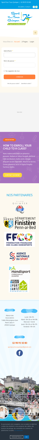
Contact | (28, 7)
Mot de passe (9, 61)
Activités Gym (19, 414)
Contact (33, 410)
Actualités (21, 7)
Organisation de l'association (18, 403)
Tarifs (12, 410)
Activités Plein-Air (12, 417)
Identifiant (8, 51)
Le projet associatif (16, 405)
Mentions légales (28, 412)
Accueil (17, 42)
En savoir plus (19, 430)
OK (26, 437)
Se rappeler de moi (12, 71)
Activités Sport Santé (25, 417)
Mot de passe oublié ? (14, 83)
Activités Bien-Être (31, 414)
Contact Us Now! (12, 175)
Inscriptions (19, 410)
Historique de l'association (19, 408)
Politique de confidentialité (13, 412)
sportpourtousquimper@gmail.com (19, 347)
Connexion (19, 77)
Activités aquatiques (7, 414)
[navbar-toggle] (35, 32)
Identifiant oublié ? (26, 83)
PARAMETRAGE (16, 437)
